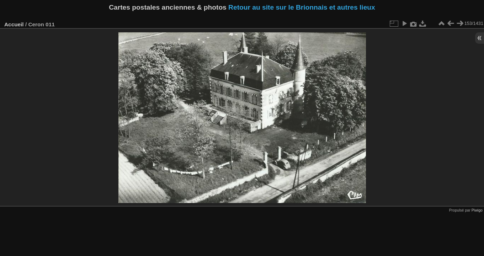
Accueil (14, 24)
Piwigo (477, 210)
